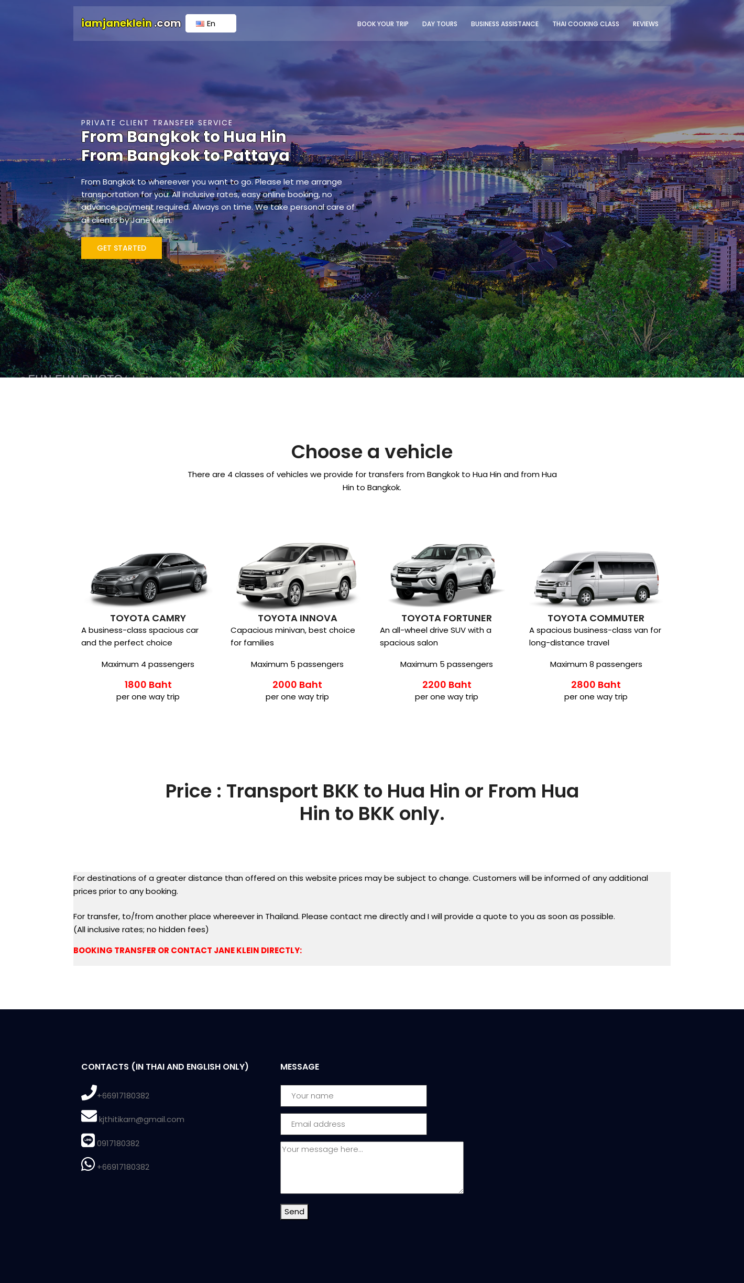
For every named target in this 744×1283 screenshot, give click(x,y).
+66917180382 (123, 1095)
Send (294, 1211)
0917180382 (118, 1143)
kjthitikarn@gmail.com (141, 1119)
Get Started (121, 248)
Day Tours (439, 23)
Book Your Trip (383, 23)
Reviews (646, 23)
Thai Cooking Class (585, 23)
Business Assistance (505, 23)
